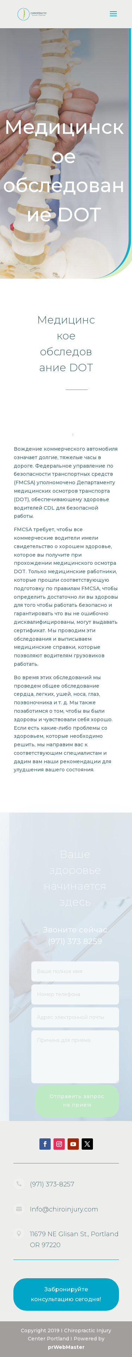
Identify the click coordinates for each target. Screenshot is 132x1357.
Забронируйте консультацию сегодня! (66, 1294)
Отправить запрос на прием (79, 1100)
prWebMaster (66, 1347)
